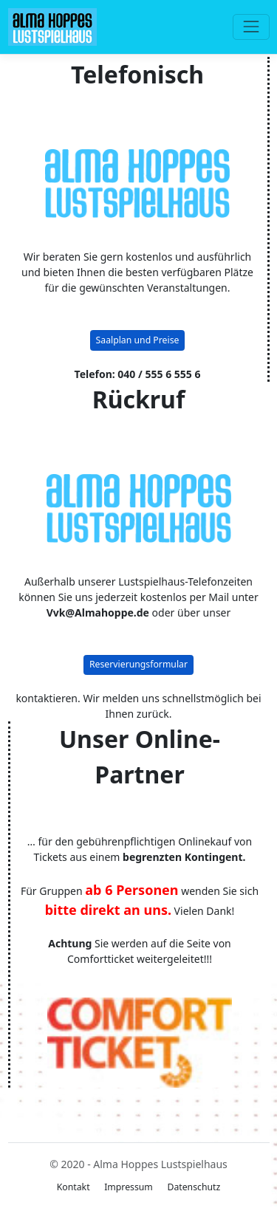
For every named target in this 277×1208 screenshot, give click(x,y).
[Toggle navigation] (251, 27)
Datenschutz (193, 1187)
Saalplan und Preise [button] (137, 340)
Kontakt (73, 1187)
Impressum (128, 1187)
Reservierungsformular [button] (138, 664)
